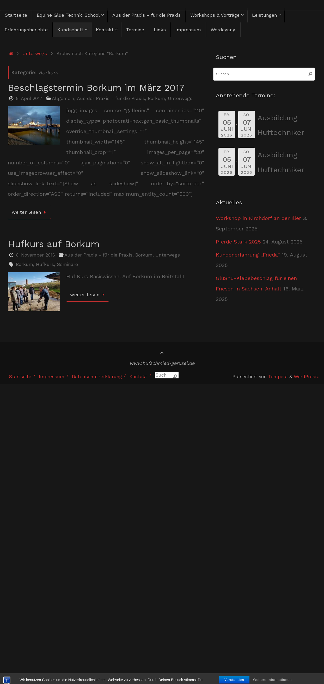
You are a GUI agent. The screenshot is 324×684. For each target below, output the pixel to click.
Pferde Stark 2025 (238, 242)
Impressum (51, 376)
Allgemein (63, 98)
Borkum (156, 98)
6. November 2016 (35, 255)
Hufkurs (45, 264)
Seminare (67, 264)
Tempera (278, 376)
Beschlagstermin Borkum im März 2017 (96, 87)
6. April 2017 (29, 98)
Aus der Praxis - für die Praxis (111, 98)
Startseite (20, 376)
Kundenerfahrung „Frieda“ (248, 255)
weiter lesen (30, 212)
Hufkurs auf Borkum (54, 244)
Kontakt (138, 376)
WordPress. (306, 376)
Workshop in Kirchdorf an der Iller (258, 218)
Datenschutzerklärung (97, 376)
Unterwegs (34, 53)
